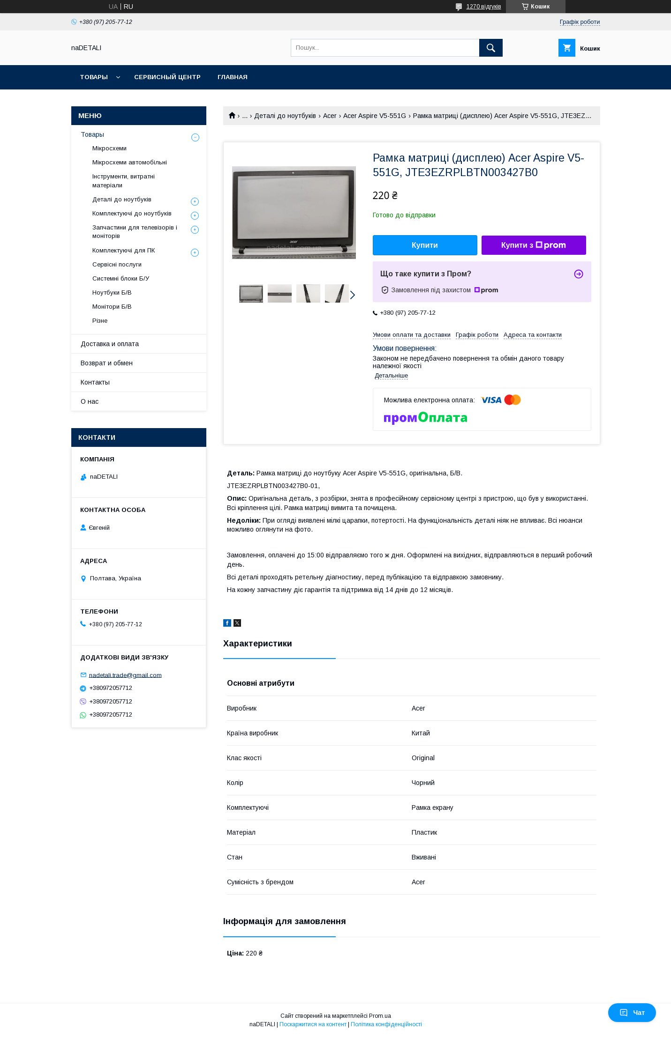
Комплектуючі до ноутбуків (132, 213)
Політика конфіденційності (386, 1024)
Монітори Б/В (112, 306)
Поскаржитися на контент (313, 1024)
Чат (632, 1012)
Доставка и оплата (110, 344)
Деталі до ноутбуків (285, 115)
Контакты (95, 382)
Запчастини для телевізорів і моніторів (134, 231)
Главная (233, 77)
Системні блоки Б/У (120, 278)
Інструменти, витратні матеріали (123, 180)
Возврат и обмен (107, 363)
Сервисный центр (167, 77)
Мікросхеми (109, 148)
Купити (425, 245)
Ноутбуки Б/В (112, 292)
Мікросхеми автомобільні (129, 162)
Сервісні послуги (117, 264)
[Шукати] (491, 48)
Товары (94, 77)
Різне (99, 320)
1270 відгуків (484, 6)
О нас (89, 401)
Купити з (533, 245)
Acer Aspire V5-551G (374, 115)
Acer (330, 115)
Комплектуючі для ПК (123, 250)
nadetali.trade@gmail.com (125, 674)
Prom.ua (380, 1016)
